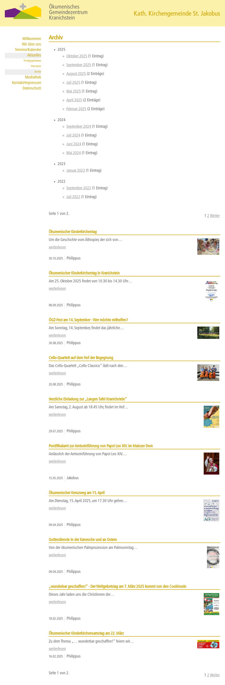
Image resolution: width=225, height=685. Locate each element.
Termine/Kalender (28, 50)
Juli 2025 (73, 83)
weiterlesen (57, 247)
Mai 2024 (73, 153)
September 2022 (78, 188)
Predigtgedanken (32, 61)
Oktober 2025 (76, 56)
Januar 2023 (75, 171)
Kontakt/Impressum (26, 83)
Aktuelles (34, 55)
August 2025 (76, 74)
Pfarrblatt (36, 66)
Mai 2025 (73, 92)
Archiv (37, 72)
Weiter (215, 216)
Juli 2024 (73, 135)
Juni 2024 (73, 144)
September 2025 (78, 65)
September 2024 (78, 127)
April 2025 (74, 100)
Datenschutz (32, 88)
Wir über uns (31, 44)
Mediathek (33, 77)
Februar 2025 (76, 109)
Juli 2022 (73, 197)
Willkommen (31, 39)
